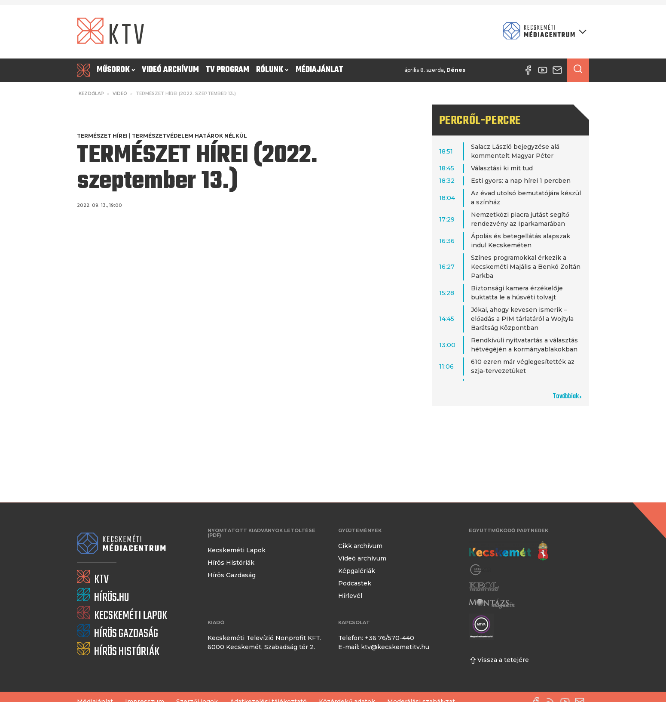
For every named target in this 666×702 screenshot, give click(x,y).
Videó (120, 93)
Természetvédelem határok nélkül (189, 135)
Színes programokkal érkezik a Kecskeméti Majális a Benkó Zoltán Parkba (525, 267)
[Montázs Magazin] (492, 603)
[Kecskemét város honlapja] (508, 551)
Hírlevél (350, 596)
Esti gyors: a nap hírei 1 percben (521, 181)
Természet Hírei (102, 135)
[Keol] (484, 586)
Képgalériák (356, 571)
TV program (227, 70)
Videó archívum (170, 70)
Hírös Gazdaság (232, 575)
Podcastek (354, 583)
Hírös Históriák (231, 563)
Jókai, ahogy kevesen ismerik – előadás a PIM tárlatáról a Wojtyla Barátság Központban (522, 319)
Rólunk (272, 70)
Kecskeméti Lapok (237, 550)
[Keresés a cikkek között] (578, 70)
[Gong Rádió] (481, 569)
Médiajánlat (319, 70)
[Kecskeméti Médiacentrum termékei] (542, 32)
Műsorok (116, 70)
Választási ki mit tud (502, 168)
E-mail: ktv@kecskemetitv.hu (383, 647)
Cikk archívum (360, 546)
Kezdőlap (91, 93)
